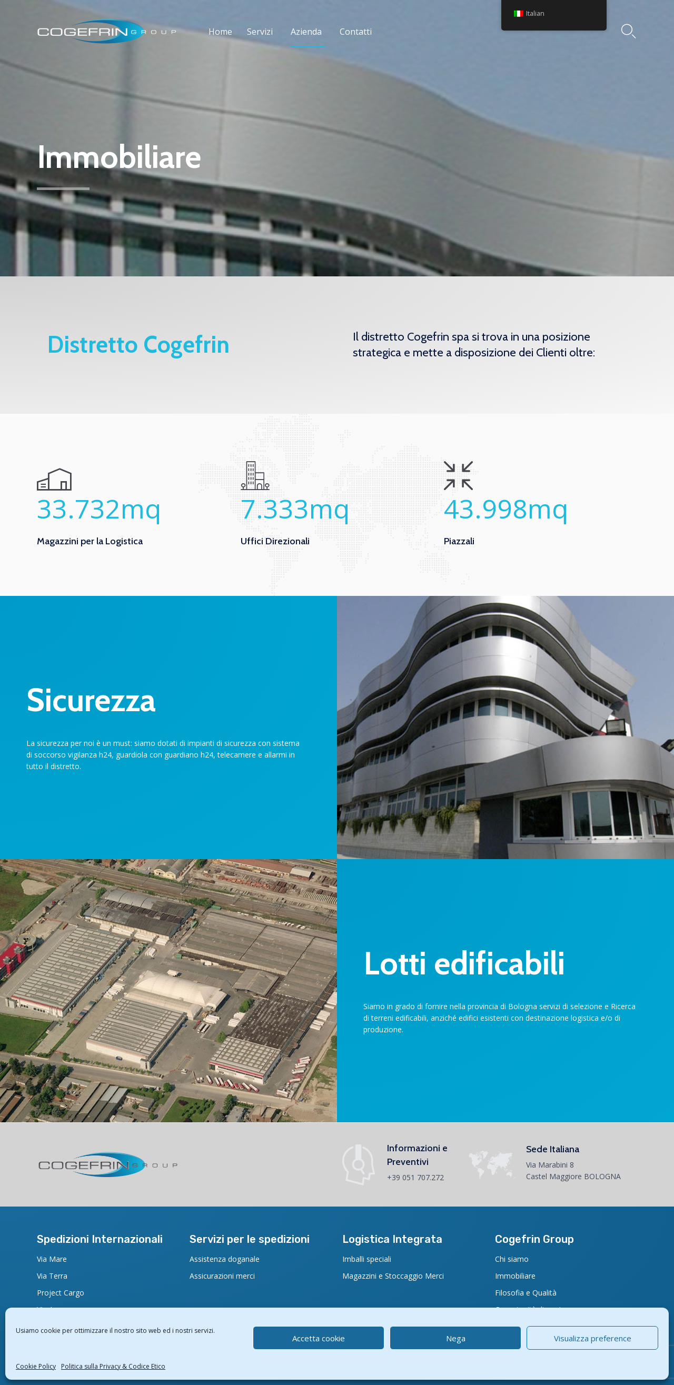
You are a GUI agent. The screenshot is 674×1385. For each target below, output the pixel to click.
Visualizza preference (592, 1338)
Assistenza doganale (225, 1259)
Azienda (306, 31)
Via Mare (52, 1259)
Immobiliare (515, 1276)
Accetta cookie (318, 1338)
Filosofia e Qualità (526, 1293)
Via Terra (52, 1276)
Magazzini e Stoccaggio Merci (393, 1276)
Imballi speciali (366, 1259)
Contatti (356, 31)
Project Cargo (60, 1293)
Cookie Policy (36, 1366)
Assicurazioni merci (222, 1276)
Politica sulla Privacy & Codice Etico (113, 1366)
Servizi (260, 31)
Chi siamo (512, 1259)
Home (220, 31)
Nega (455, 1338)
